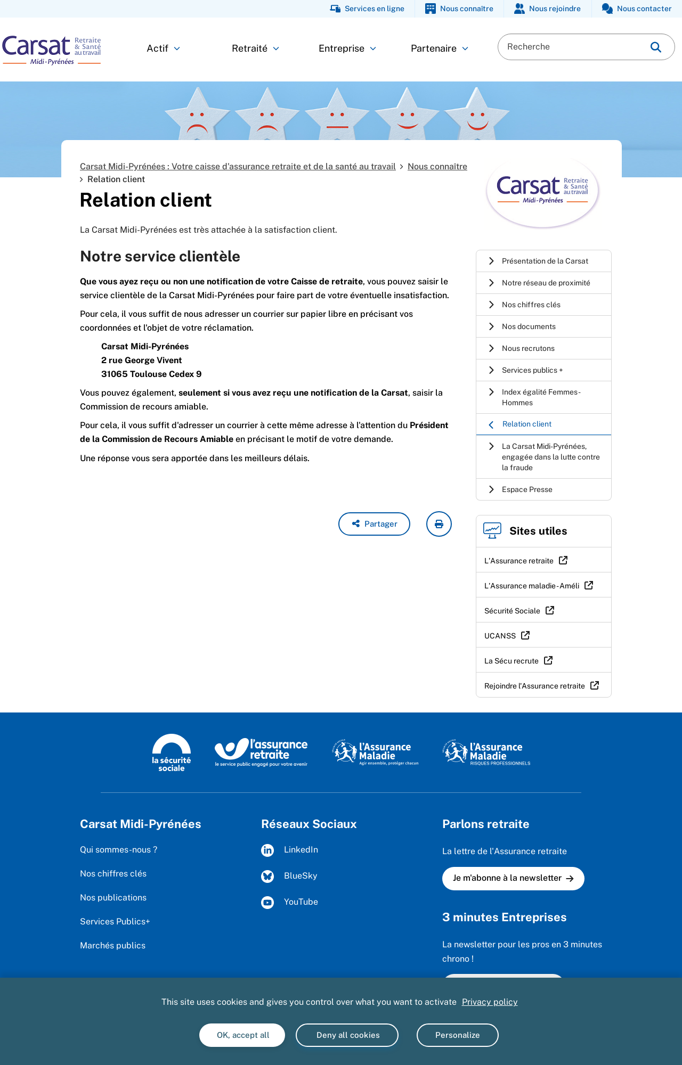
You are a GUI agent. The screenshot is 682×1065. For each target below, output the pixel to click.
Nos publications (113, 897)
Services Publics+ (115, 921)
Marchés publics (112, 945)
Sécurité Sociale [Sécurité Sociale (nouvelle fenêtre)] (512, 611)
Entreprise (347, 48)
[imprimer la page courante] (439, 524)
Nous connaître (437, 166)
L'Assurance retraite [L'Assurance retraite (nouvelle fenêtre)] (519, 560)
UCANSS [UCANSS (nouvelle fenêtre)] (500, 636)
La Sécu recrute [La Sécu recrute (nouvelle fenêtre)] (511, 661)
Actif (163, 48)
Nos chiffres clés (113, 874)
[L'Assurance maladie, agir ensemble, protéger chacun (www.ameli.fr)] (376, 752)
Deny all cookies (347, 1034)
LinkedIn (289, 850)
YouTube (289, 902)
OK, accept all (242, 1034)
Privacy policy (490, 1002)
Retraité (255, 48)
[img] (656, 47)
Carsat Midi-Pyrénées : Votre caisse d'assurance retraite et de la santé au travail (238, 166)
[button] (374, 524)
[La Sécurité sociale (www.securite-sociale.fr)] (171, 752)
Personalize (457, 1034)
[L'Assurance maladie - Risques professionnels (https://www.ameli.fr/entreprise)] (486, 752)
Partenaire (439, 48)
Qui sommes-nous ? (118, 850)
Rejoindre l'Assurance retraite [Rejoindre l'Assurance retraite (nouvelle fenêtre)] (534, 686)
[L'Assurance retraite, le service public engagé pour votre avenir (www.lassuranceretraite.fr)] (261, 752)
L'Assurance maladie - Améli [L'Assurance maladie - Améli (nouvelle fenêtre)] (531, 585)
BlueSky (289, 876)
